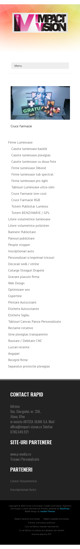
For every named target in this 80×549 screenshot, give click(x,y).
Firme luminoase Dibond (28, 168)
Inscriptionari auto (21, 251)
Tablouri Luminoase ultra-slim (32, 187)
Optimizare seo (19, 289)
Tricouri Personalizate (24, 459)
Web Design (16, 283)
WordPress (64, 508)
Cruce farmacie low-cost (29, 193)
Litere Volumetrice (23, 481)
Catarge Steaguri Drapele (26, 270)
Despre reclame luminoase (27, 518)
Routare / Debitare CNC (25, 340)
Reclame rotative (20, 328)
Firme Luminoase (20, 142)
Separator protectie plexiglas (29, 366)
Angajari (13, 353)
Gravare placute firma (23, 276)
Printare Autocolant (22, 302)
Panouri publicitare (21, 238)
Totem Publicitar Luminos (29, 206)
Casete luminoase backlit (29, 149)
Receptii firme (18, 360)
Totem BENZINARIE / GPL (30, 213)
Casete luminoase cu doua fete (33, 161)
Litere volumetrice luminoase (29, 219)
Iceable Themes (47, 511)
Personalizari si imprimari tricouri (31, 257)
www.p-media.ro (20, 454)
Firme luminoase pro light (29, 181)
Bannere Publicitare (22, 232)
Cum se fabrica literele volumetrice (41, 526)
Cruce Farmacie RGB (25, 200)
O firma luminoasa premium (41, 522)
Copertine (15, 296)
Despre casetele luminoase (56, 518)
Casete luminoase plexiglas (31, 155)
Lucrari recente (18, 347)
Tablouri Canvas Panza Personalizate (34, 321)
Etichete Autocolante (23, 308)
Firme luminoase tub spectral (32, 174)
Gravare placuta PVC (41, 534)
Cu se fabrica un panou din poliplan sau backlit (41, 530)
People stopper (19, 245)
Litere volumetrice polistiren (28, 225)
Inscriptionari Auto (23, 489)
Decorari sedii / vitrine (23, 264)
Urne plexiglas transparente (28, 334)
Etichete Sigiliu (18, 315)
